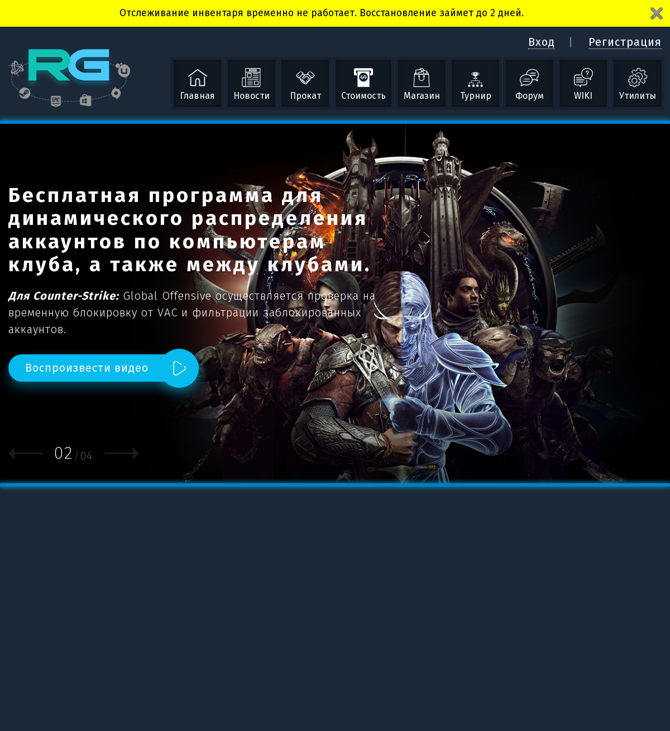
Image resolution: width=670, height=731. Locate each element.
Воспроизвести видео (87, 367)
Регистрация (625, 42)
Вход (541, 42)
